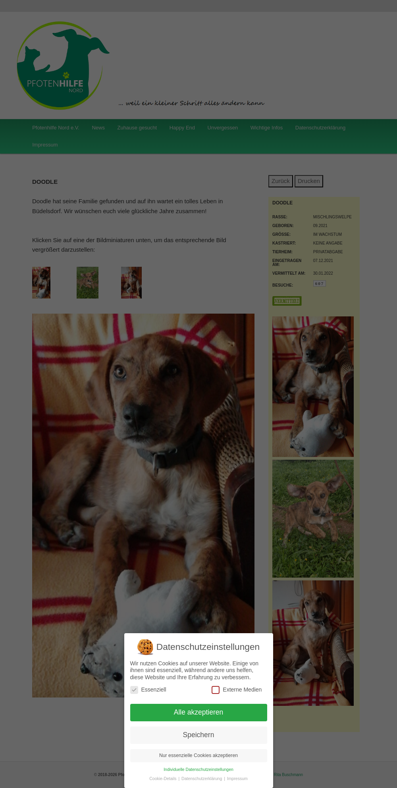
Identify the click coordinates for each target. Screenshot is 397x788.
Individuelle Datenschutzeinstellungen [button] (198, 769)
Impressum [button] (237, 778)
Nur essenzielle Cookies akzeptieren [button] (198, 755)
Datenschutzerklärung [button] (202, 778)
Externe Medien (237, 690)
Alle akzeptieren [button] (199, 712)
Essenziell (148, 690)
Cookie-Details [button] (163, 778)
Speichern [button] (198, 735)
